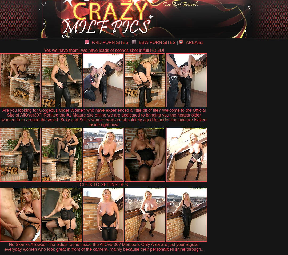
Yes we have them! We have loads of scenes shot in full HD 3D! (104, 50)
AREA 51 (191, 42)
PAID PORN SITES (107, 42)
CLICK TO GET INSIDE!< (104, 184)
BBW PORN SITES (153, 42)
